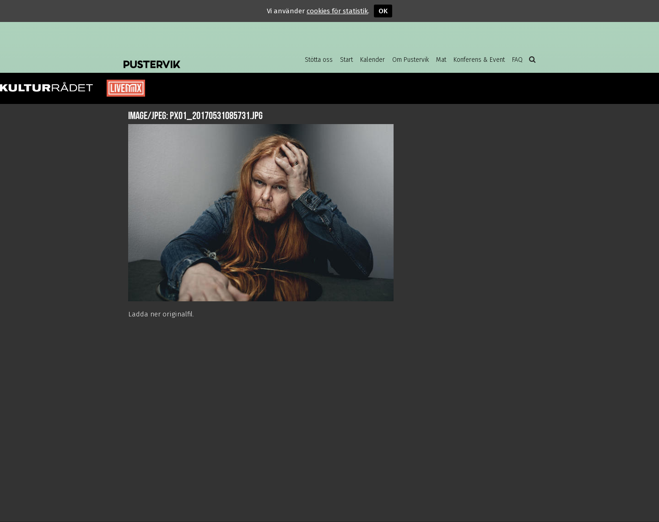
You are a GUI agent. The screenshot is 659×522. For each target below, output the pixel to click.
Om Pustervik (410, 60)
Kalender (372, 60)
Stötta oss (319, 60)
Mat (441, 60)
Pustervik (197, 57)
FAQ (517, 60)
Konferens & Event (479, 60)
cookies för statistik (337, 11)
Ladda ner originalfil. (161, 314)
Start (346, 60)
